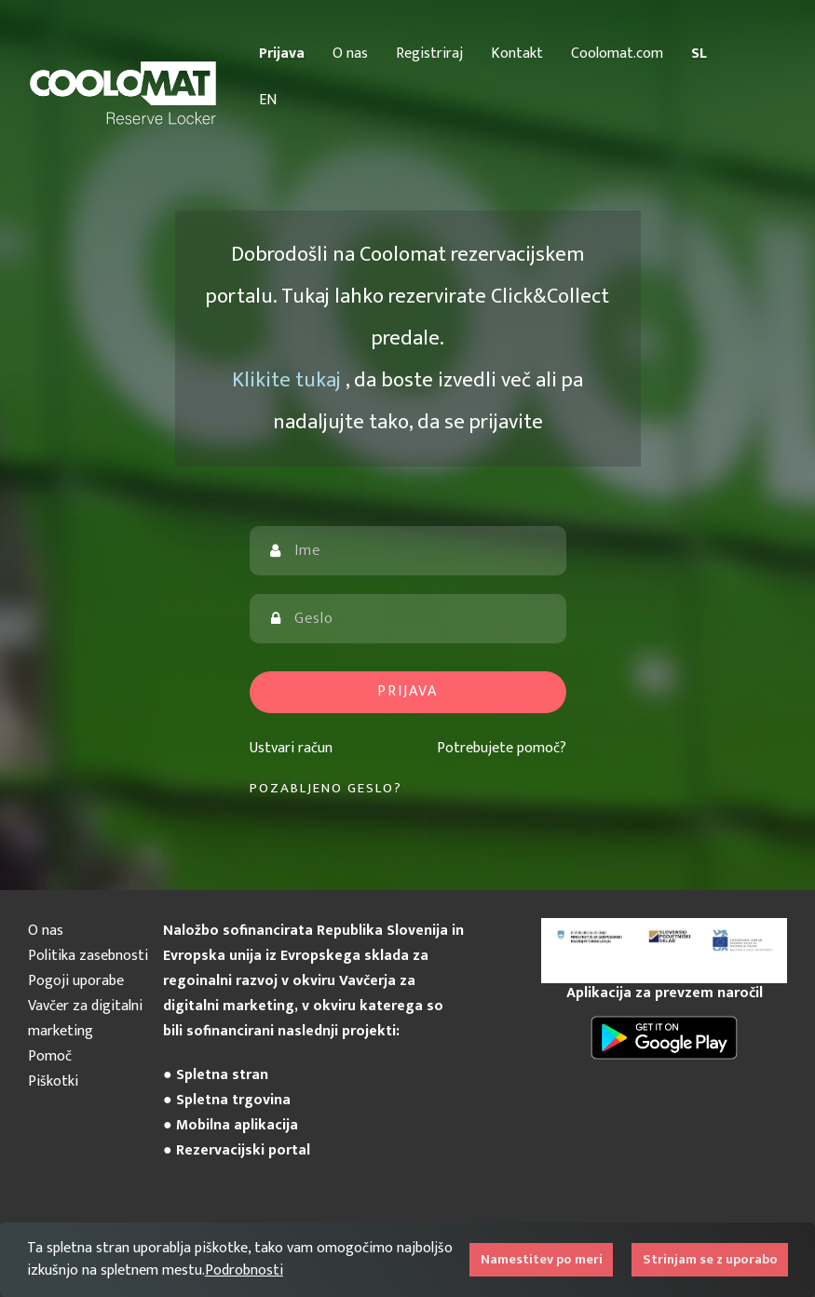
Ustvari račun (291, 748)
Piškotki (53, 1081)
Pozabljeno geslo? (326, 788)
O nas (350, 53)
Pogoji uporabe (76, 980)
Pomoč (50, 1056)
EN (268, 100)
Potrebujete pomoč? (501, 748)
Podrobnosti (244, 1270)
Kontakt (517, 53)
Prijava (282, 53)
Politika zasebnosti (88, 955)
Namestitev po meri (542, 1260)
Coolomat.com (617, 53)
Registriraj (429, 53)
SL (699, 53)
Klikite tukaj (289, 380)
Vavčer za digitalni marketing (85, 1018)
